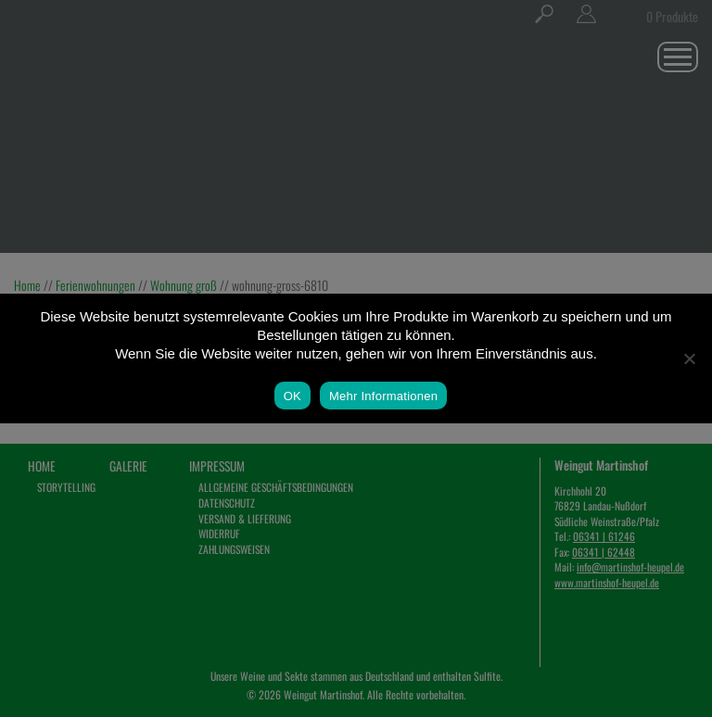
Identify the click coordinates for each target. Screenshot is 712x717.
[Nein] (689, 358)
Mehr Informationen (383, 396)
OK (292, 396)
